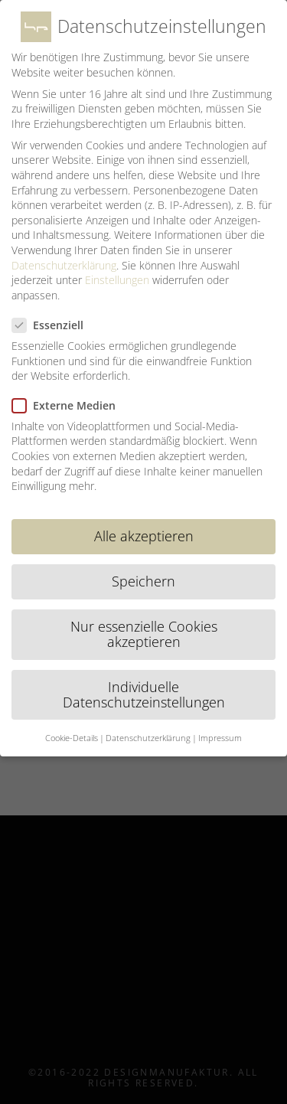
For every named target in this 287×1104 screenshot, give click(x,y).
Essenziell (53, 325)
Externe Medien (70, 405)
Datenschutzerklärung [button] (148, 738)
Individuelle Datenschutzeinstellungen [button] (144, 694)
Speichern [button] (143, 581)
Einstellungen (117, 280)
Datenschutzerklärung (63, 265)
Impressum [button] (220, 738)
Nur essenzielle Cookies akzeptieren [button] (143, 634)
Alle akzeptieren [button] (144, 536)
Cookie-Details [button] (71, 738)
